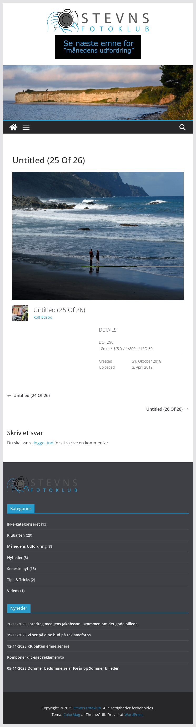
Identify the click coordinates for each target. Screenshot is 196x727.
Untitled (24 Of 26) (28, 395)
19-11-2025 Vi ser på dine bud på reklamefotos (49, 634)
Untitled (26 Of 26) (167, 409)
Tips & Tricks (18, 579)
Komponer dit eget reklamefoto (35, 657)
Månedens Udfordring (27, 546)
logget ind (43, 443)
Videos (13, 590)
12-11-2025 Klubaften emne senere (38, 646)
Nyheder (15, 557)
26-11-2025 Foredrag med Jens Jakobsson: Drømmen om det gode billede (72, 623)
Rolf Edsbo (42, 317)
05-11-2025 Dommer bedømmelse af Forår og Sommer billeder (63, 668)
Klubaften (16, 535)
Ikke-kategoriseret (23, 524)
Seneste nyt (17, 568)
